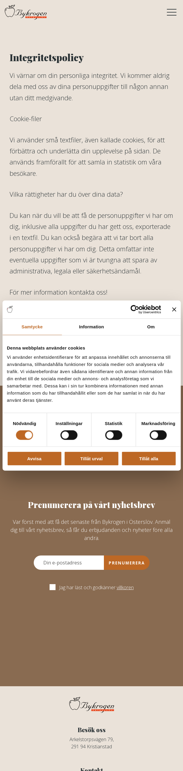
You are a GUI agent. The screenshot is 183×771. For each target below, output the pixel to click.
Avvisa (34, 458)
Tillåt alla (148, 458)
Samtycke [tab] (32, 326)
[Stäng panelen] (174, 309)
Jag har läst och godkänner (92, 587)
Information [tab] (91, 326)
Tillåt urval (91, 458)
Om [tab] (151, 326)
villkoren (125, 587)
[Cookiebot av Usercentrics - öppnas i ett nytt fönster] (135, 309)
